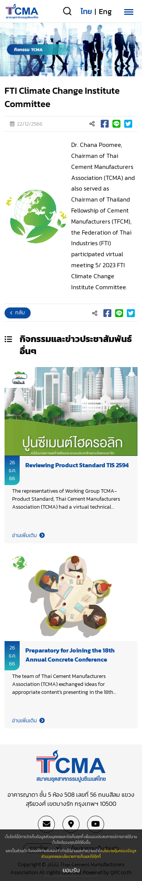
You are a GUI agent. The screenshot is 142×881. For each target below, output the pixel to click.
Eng (105, 11)
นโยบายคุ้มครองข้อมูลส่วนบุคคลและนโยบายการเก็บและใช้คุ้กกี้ (88, 853)
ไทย (86, 11)
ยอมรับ (71, 870)
